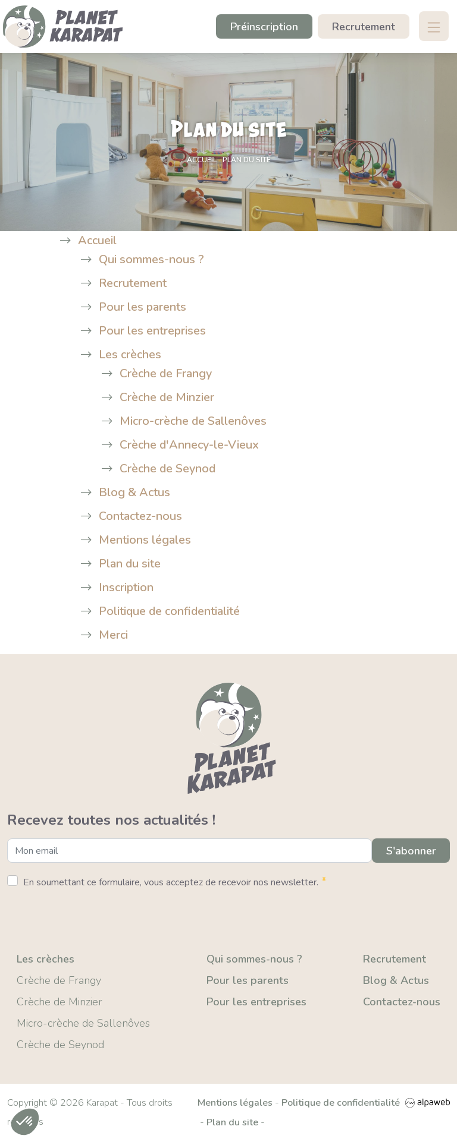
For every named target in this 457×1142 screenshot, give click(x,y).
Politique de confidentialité (170, 612)
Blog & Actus (134, 493)
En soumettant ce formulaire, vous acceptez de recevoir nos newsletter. (175, 883)
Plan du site (130, 565)
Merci (113, 636)
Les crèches (130, 356)
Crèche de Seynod (168, 470)
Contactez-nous (140, 517)
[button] (25, 1122)
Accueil (97, 242)
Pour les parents (143, 308)
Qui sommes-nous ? (151, 261)
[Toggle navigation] (433, 27)
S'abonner (411, 852)
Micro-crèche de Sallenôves (193, 422)
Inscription (126, 589)
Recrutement (363, 27)
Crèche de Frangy (166, 375)
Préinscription (264, 27)
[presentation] (97, 917)
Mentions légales (145, 541)
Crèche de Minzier (167, 398)
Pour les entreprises (153, 332)
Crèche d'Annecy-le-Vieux (189, 446)
